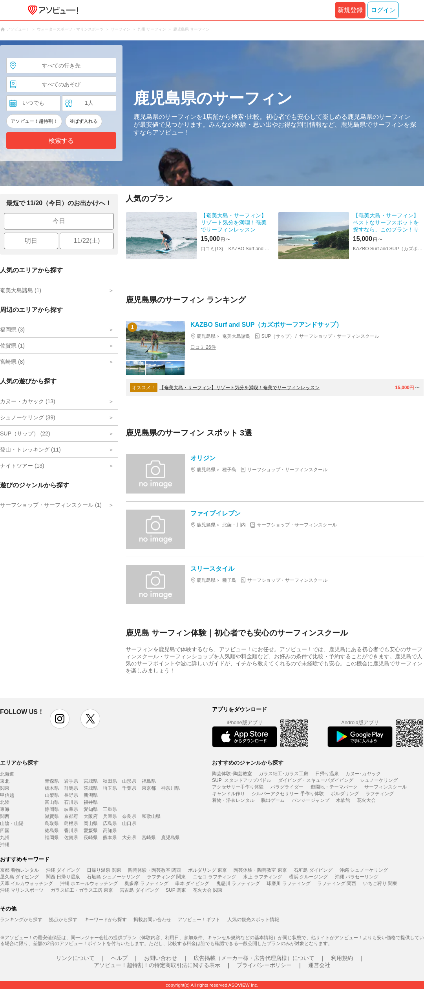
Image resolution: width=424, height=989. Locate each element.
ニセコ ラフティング (214, 877)
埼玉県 (110, 788)
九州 (4, 837)
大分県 (129, 837)
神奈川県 (170, 788)
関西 (4, 816)
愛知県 (91, 809)
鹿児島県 (170, 837)
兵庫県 (110, 816)
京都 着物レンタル (19, 870)
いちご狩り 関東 (380, 883)
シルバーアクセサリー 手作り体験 (287, 793)
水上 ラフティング (262, 877)
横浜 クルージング (308, 877)
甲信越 (7, 795)
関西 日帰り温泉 (63, 877)
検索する (61, 140)
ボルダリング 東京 (207, 870)
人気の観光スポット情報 (253, 919)
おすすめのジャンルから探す (247, 763)
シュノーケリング (379, 780)
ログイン (383, 10)
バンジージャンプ (310, 800)
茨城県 (91, 788)
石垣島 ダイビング (313, 870)
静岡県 (52, 809)
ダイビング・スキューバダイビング (315, 780)
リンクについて (75, 958)
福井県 (91, 802)
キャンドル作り (228, 793)
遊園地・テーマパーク (334, 787)
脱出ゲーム (273, 800)
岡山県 (91, 823)
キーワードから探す (105, 919)
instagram (59, 719)
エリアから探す (19, 763)
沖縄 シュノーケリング (364, 870)
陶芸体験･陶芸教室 (232, 773)
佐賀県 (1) (12, 345)
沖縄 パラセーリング (356, 877)
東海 (4, 809)
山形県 (129, 781)
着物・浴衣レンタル (233, 800)
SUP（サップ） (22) (25, 433)
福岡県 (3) (12, 329)
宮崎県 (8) (12, 362)
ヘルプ (119, 958)
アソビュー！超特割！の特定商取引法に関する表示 (157, 965)
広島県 (110, 823)
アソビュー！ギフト (199, 919)
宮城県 (91, 781)
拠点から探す (63, 919)
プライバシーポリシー (264, 965)
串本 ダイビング (192, 883)
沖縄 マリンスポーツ (22, 890)
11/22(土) (87, 240)
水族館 (343, 800)
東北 (4, 781)
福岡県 (52, 837)
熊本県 (110, 837)
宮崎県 (149, 837)
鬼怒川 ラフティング (238, 883)
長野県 (71, 795)
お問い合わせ (160, 958)
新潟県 (91, 795)
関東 (4, 788)
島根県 (71, 823)
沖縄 (4, 844)
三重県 (110, 809)
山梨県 (52, 795)
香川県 (71, 830)
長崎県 (91, 837)
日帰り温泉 (327, 773)
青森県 (52, 781)
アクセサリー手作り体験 (238, 787)
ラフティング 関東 (166, 877)
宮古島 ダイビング (139, 890)
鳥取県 (52, 823)
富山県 (52, 802)
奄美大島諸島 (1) (20, 290)
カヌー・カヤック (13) (27, 401)
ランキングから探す (21, 919)
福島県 (149, 781)
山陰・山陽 (12, 823)
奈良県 (129, 816)
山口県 (129, 823)
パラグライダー (286, 787)
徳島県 (52, 830)
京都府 (71, 816)
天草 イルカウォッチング (26, 883)
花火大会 (366, 800)
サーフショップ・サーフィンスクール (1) (51, 505)
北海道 (7, 774)
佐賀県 (71, 837)
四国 (4, 830)
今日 (59, 221)
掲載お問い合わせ (152, 919)
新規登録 (350, 10)
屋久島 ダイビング (19, 877)
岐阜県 (71, 809)
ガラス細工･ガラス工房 (283, 773)
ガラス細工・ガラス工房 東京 (82, 890)
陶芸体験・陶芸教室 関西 (154, 870)
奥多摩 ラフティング (146, 883)
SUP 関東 (176, 890)
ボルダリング (345, 793)
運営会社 (319, 965)
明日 (31, 240)
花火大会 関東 (207, 890)
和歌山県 (151, 816)
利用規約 (342, 958)
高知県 (110, 830)
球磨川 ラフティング (288, 883)
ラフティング (380, 793)
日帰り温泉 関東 (104, 870)
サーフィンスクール (385, 787)
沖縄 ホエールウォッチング (89, 883)
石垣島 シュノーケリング (113, 877)
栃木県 (52, 788)
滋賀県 (52, 816)
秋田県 (110, 781)
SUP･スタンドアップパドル (241, 780)
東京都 (149, 788)
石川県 (71, 802)
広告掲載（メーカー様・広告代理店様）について (254, 958)
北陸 (4, 802)
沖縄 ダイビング (63, 870)
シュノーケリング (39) (27, 417)
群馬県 (71, 788)
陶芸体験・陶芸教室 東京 (260, 870)
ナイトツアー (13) (22, 466)
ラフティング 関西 (336, 883)
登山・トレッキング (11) (30, 449)
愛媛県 (91, 830)
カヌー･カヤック (363, 773)
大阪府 (91, 816)
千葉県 (129, 788)
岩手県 (71, 781)
